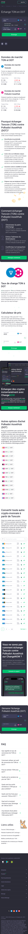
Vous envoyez (5, 19)
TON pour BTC (9, 543)
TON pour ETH (9, 547)
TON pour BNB (9, 598)
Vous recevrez (6, 27)
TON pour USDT (9, 560)
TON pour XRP (9, 589)
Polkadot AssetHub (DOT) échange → (11, 832)
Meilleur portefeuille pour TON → (9, 838)
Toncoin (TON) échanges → (8, 829)
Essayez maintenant (14, 408)
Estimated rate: (7, 25)
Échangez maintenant (14, 257)
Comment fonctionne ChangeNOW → (11, 835)
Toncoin (14, 6)
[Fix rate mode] (16, 29)
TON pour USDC (9, 606)
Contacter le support (14, 671)
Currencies (8, 6)
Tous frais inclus (7, 23)
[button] (21, 20)
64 (12, 629)
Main (3, 6)
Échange (14, 34)
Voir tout (23, 629)
